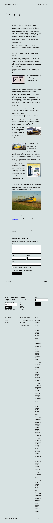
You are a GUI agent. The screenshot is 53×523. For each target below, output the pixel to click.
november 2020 (38, 419)
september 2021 (38, 403)
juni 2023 (37, 370)
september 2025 (38, 327)
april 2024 (37, 354)
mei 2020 (37, 427)
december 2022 (38, 380)
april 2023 (37, 374)
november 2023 (38, 362)
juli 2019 (37, 443)
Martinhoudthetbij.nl (11, 4)
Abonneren (8, 307)
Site (13, 261)
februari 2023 (37, 377)
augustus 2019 (38, 441)
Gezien (21, 306)
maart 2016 (37, 508)
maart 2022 (37, 393)
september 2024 (38, 346)
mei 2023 (37, 372)
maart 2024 (37, 356)
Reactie (14, 243)
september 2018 (38, 459)
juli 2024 (37, 349)
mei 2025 (37, 333)
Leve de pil (7, 322)
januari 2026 (37, 322)
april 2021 (37, 411)
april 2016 (37, 506)
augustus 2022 (38, 387)
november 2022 (38, 382)
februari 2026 (37, 320)
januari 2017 (37, 492)
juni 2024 (37, 351)
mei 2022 (37, 390)
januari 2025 (37, 340)
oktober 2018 (37, 458)
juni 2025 (37, 331)
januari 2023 (37, 378)
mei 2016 (37, 505)
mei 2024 (37, 353)
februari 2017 (37, 490)
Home (39, 4)
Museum (6, 320)
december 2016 (38, 493)
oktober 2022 (37, 383)
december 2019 (38, 435)
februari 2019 (37, 451)
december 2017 (38, 474)
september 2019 (38, 440)
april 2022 (37, 391)
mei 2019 (37, 446)
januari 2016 (37, 511)
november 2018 (38, 456)
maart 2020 (37, 430)
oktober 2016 (37, 496)
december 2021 (38, 398)
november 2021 (38, 399)
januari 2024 (37, 359)
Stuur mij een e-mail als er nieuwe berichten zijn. (22, 270)
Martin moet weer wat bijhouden (11, 319)
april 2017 (37, 487)
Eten (21, 302)
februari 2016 (37, 509)
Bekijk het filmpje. (16, 219)
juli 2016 (37, 501)
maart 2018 (37, 469)
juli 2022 (37, 388)
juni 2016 (37, 503)
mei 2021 (37, 409)
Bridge (21, 301)
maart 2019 (37, 450)
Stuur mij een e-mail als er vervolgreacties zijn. (22, 267)
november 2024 (38, 343)
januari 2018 (37, 472)
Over (43, 4)
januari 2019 (37, 453)
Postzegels (22, 309)
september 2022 (38, 385)
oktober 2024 (37, 344)
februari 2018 (37, 471)
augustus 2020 (38, 424)
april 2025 (37, 335)
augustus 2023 (38, 367)
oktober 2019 (37, 438)
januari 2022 (37, 396)
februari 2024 (37, 357)
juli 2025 (37, 330)
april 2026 (37, 317)
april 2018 (37, 467)
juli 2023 (37, 369)
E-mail (28, 255)
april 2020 (37, 429)
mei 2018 (37, 466)
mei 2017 (37, 485)
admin (15, 231)
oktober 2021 (37, 401)
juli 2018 (37, 462)
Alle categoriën (38, 230)
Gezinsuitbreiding (8, 323)
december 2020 (38, 417)
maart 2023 (37, 375)
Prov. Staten (22, 310)
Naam (13, 255)
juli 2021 (37, 406)
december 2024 (38, 341)
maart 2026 (37, 319)
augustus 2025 (38, 328)
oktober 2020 (37, 420)
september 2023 (38, 365)
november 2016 (38, 495)
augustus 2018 (38, 461)
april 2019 (37, 448)
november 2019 (38, 437)
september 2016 (38, 498)
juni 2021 (37, 408)
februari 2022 (37, 395)
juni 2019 (37, 445)
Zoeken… (37, 297)
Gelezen (21, 304)
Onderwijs (22, 307)
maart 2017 (37, 488)
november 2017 (38, 475)
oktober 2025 (37, 325)
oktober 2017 (37, 477)
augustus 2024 (38, 348)
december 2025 (38, 323)
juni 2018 (37, 464)
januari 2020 (37, 433)
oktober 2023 (37, 364)
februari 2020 (37, 432)
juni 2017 (37, 484)
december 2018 (38, 454)
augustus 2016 (38, 500)
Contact (46, 4)
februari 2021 (37, 414)
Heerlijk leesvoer (8, 317)
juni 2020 (37, 425)
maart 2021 (37, 412)
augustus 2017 (38, 480)
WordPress (46, 518)
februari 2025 (37, 338)
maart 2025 (37, 336)
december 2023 (38, 361)
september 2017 (38, 479)
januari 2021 (37, 416)
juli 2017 (37, 482)
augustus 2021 (38, 404)
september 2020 (38, 422)
